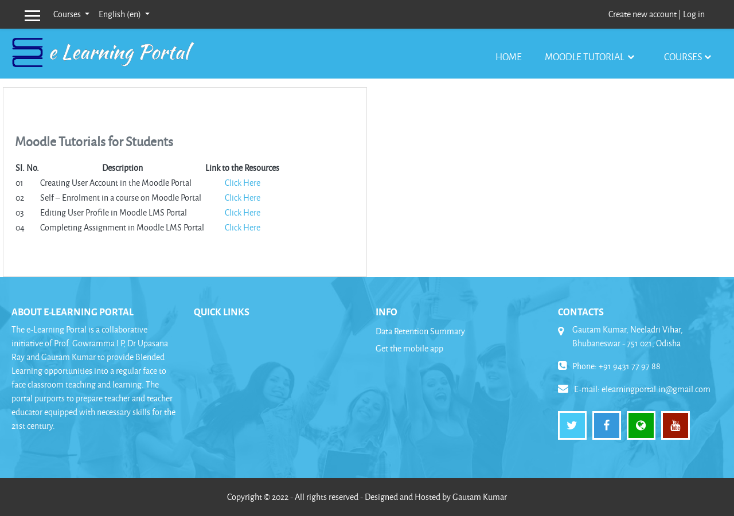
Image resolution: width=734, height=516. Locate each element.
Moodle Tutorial (585, 56)
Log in (694, 14)
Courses (68, 14)
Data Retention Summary (420, 331)
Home (508, 56)
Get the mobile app (409, 348)
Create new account (642, 14)
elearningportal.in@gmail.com (656, 389)
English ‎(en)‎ (121, 14)
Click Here (242, 183)
